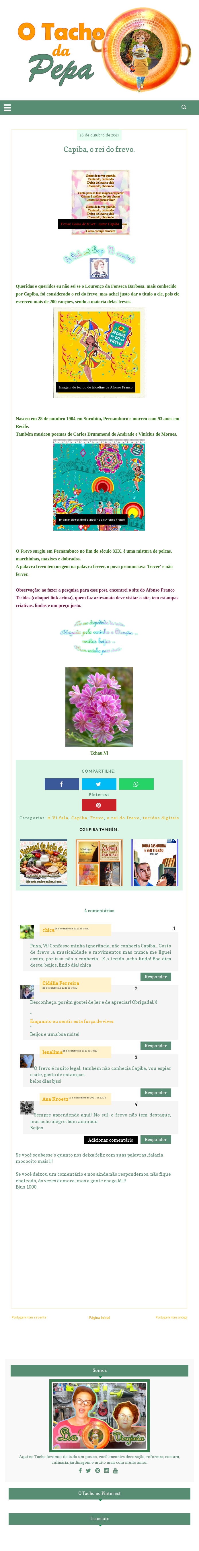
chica (48, 930)
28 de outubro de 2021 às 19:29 (80, 1050)
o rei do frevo (123, 817)
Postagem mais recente (29, 1317)
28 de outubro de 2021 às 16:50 (59, 987)
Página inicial (99, 1317)
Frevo (97, 817)
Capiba (79, 817)
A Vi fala (58, 817)
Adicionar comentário (110, 1140)
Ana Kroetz (55, 1099)
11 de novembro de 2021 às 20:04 (87, 1097)
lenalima (52, 1052)
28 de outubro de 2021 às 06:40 (71, 928)
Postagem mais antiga (171, 1317)
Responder (156, 976)
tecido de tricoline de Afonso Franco (105, 387)
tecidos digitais (161, 817)
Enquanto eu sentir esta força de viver (72, 1021)
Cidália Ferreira (60, 983)
